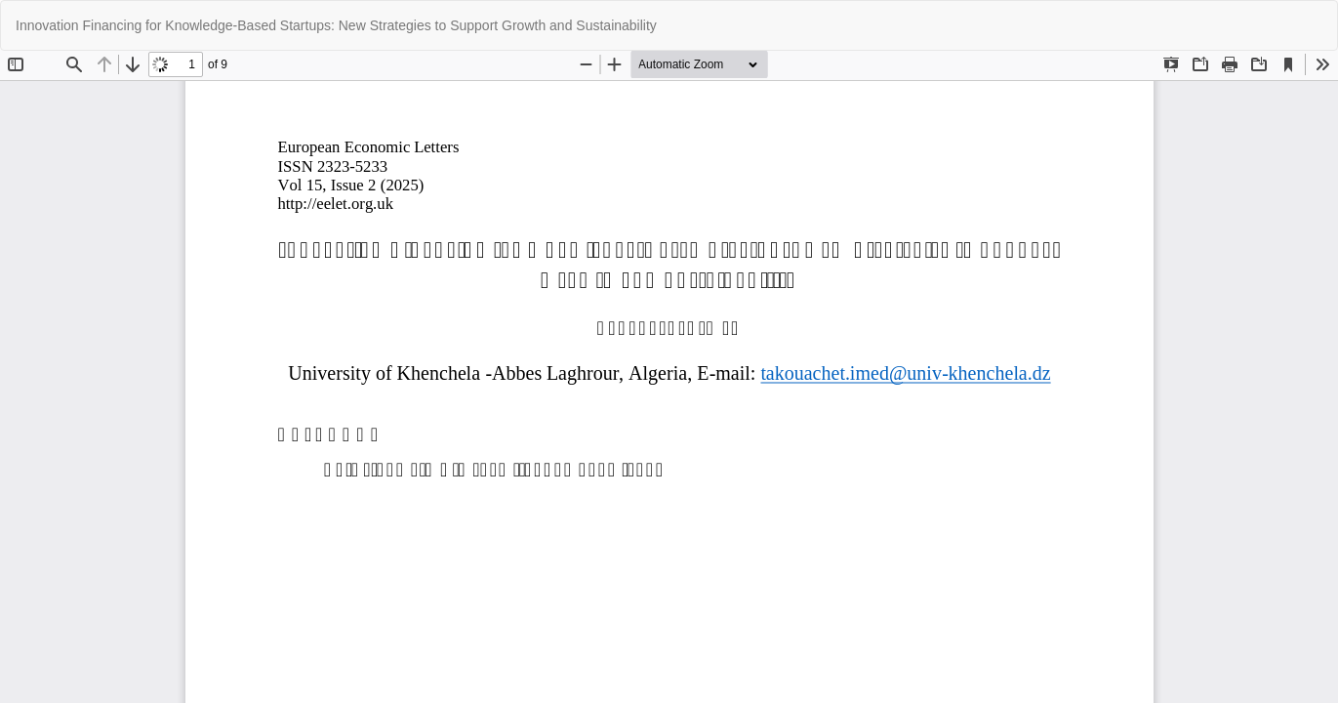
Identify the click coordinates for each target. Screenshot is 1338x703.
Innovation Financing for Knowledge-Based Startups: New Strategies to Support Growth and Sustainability (336, 25)
